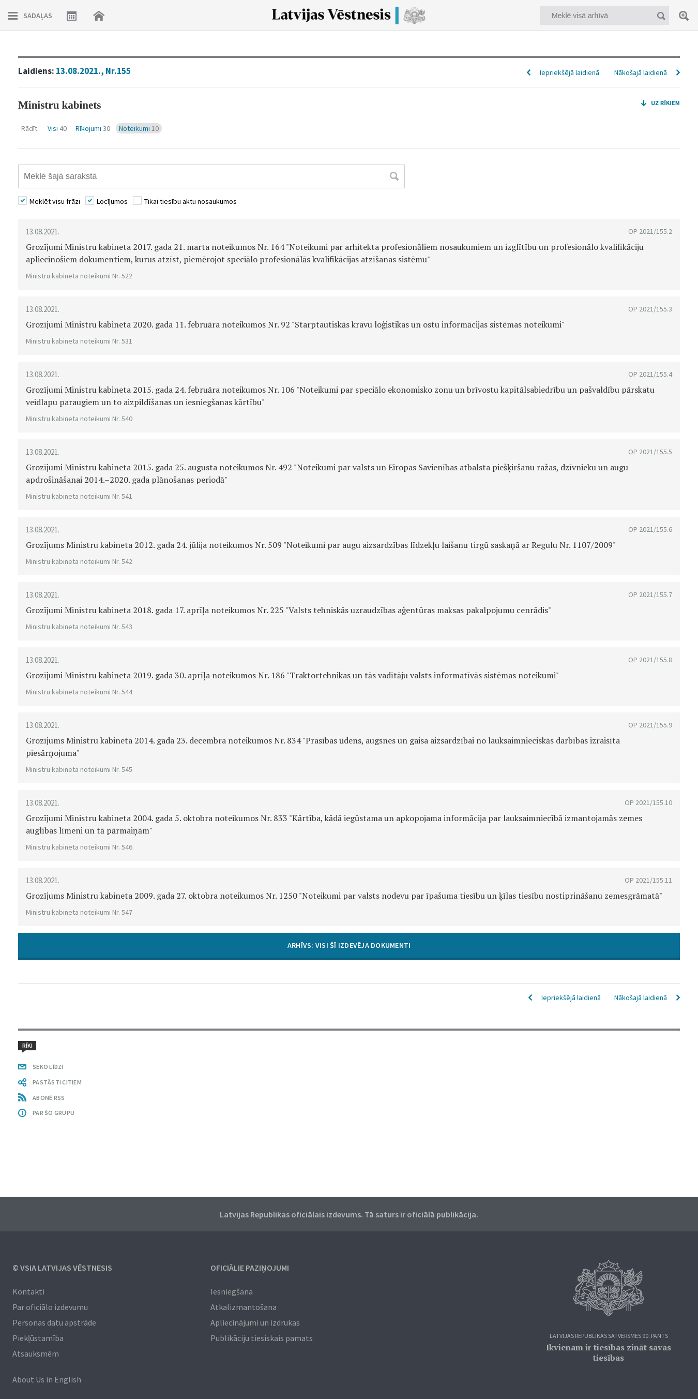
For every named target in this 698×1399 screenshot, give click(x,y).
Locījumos (112, 201)
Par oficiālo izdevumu (50, 1307)
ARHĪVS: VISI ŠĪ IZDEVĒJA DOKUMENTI (349, 945)
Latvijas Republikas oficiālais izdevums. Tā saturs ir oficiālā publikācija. (349, 1214)
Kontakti (28, 1291)
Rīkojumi (92, 128)
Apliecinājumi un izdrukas (255, 1322)
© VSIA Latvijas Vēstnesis (62, 1267)
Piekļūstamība (38, 1338)
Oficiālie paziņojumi (249, 1267)
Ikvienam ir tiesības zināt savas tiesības (608, 1352)
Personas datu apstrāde (54, 1322)
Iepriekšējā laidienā (569, 72)
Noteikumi (139, 128)
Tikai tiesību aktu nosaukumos (190, 201)
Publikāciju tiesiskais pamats (261, 1338)
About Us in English (46, 1379)
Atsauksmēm (35, 1353)
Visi (57, 128)
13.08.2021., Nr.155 (93, 71)
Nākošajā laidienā (640, 72)
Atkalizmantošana (243, 1307)
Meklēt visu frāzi (54, 201)
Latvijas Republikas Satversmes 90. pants (609, 1336)
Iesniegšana (231, 1291)
